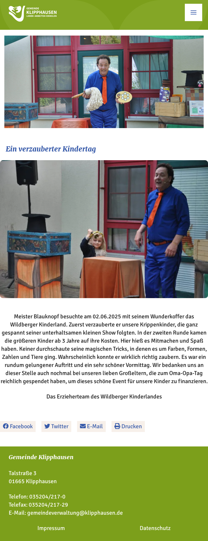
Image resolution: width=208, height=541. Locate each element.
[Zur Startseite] (32, 19)
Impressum (51, 528)
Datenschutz (155, 528)
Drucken (128, 426)
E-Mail (91, 426)
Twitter (56, 426)
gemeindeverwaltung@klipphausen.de (75, 512)
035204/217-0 (47, 496)
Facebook (18, 426)
